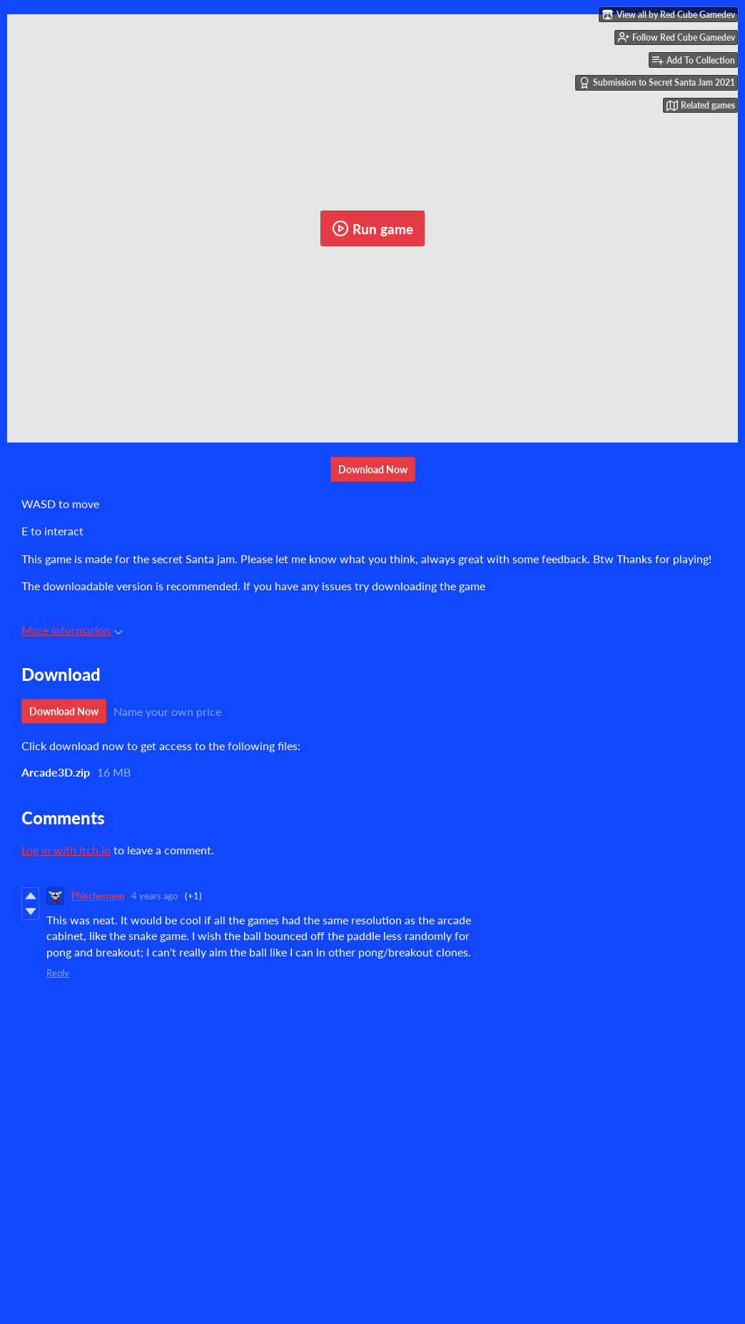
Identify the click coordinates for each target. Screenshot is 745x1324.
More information (72, 630)
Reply (57, 973)
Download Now (372, 469)
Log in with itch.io (66, 849)
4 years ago (154, 895)
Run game (372, 228)
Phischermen (97, 895)
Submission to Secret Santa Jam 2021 (657, 83)
